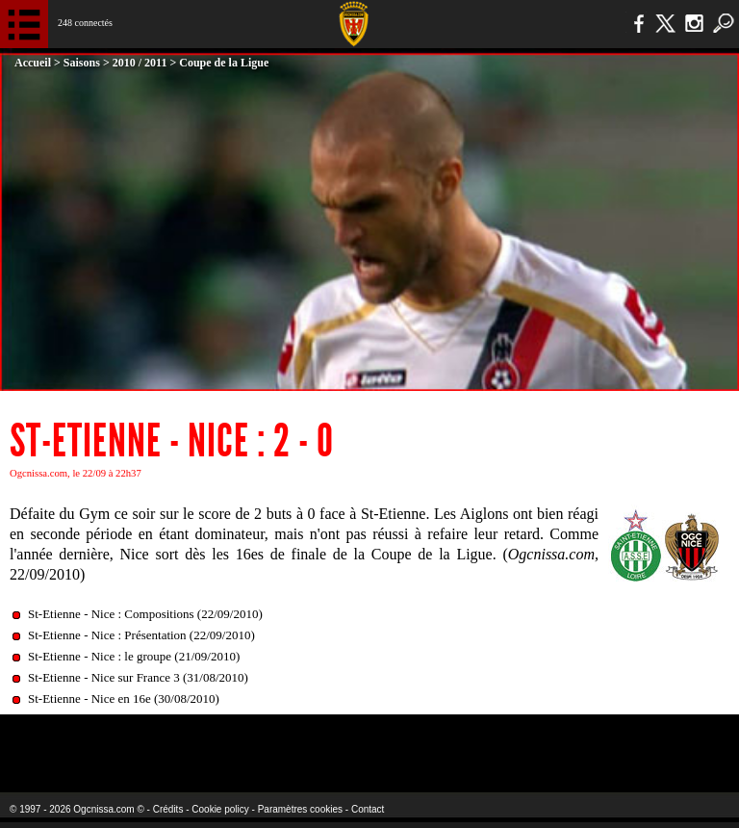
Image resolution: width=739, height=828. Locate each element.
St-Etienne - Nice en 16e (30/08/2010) (123, 698)
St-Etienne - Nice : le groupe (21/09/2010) (134, 656)
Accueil (32, 62)
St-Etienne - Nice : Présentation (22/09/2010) (141, 635)
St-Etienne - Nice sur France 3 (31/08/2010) (138, 677)
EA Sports (135, 741)
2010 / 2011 (140, 62)
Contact (367, 809)
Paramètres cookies (300, 809)
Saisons (82, 62)
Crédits (168, 809)
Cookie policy (219, 809)
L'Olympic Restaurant (331, 741)
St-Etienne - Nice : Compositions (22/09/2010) (145, 614)
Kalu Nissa (585, 741)
